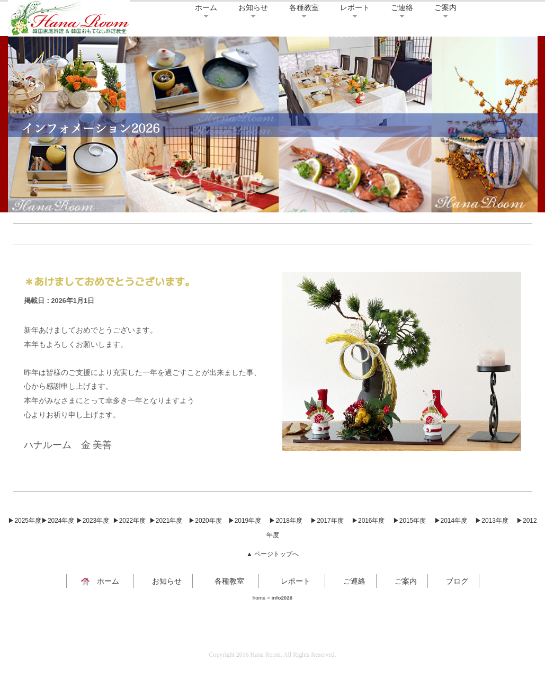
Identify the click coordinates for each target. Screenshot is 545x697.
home (259, 598)
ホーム (206, 7)
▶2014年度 (450, 520)
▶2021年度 (165, 520)
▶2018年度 (285, 520)
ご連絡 (402, 7)
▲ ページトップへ (272, 554)
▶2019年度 (244, 520)
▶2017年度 (326, 520)
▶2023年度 (92, 520)
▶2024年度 (57, 520)
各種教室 (304, 7)
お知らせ (253, 7)
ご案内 (445, 7)
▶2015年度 (409, 520)
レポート (355, 7)
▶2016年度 (368, 520)
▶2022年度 (129, 520)
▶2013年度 (491, 520)
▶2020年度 (205, 520)
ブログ (453, 581)
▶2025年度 (24, 520)
